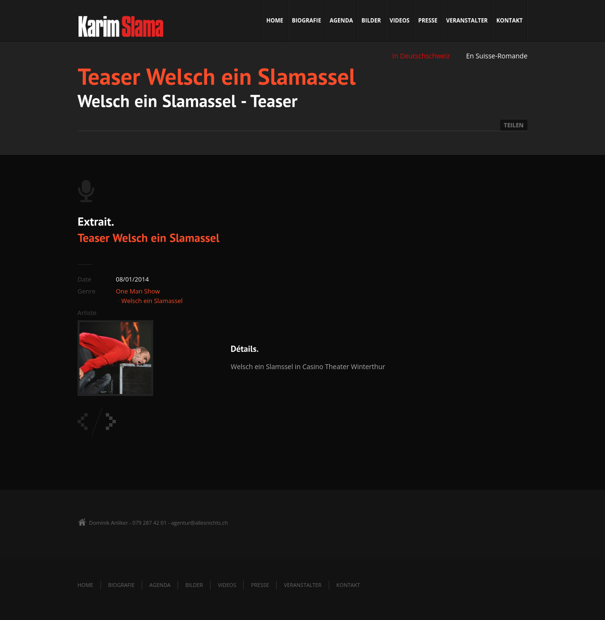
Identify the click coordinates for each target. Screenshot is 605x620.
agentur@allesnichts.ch (199, 522)
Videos (400, 20)
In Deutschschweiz (421, 55)
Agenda (341, 20)
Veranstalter (467, 20)
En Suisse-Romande (496, 55)
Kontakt (509, 20)
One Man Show (138, 291)
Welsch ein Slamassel (151, 300)
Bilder (371, 20)
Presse (427, 20)
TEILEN (514, 125)
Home (275, 20)
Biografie (306, 20)
